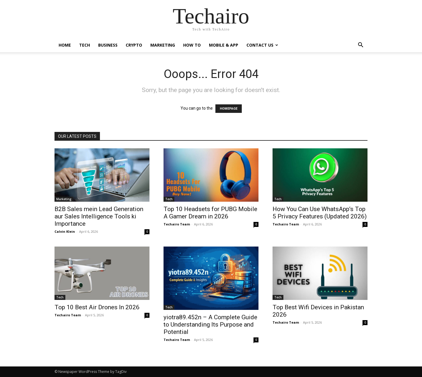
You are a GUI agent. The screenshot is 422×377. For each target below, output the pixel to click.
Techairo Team (177, 224)
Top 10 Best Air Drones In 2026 (97, 307)
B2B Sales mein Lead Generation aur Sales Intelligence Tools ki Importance (99, 216)
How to (192, 45)
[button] (360, 45)
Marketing (162, 45)
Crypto (134, 45)
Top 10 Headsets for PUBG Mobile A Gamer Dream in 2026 (210, 213)
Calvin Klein (65, 231)
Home (65, 45)
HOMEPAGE (228, 109)
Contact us (262, 45)
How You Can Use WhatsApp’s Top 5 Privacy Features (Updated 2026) (320, 213)
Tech (84, 45)
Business (108, 45)
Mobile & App (223, 45)
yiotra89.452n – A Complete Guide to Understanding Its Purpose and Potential (210, 324)
